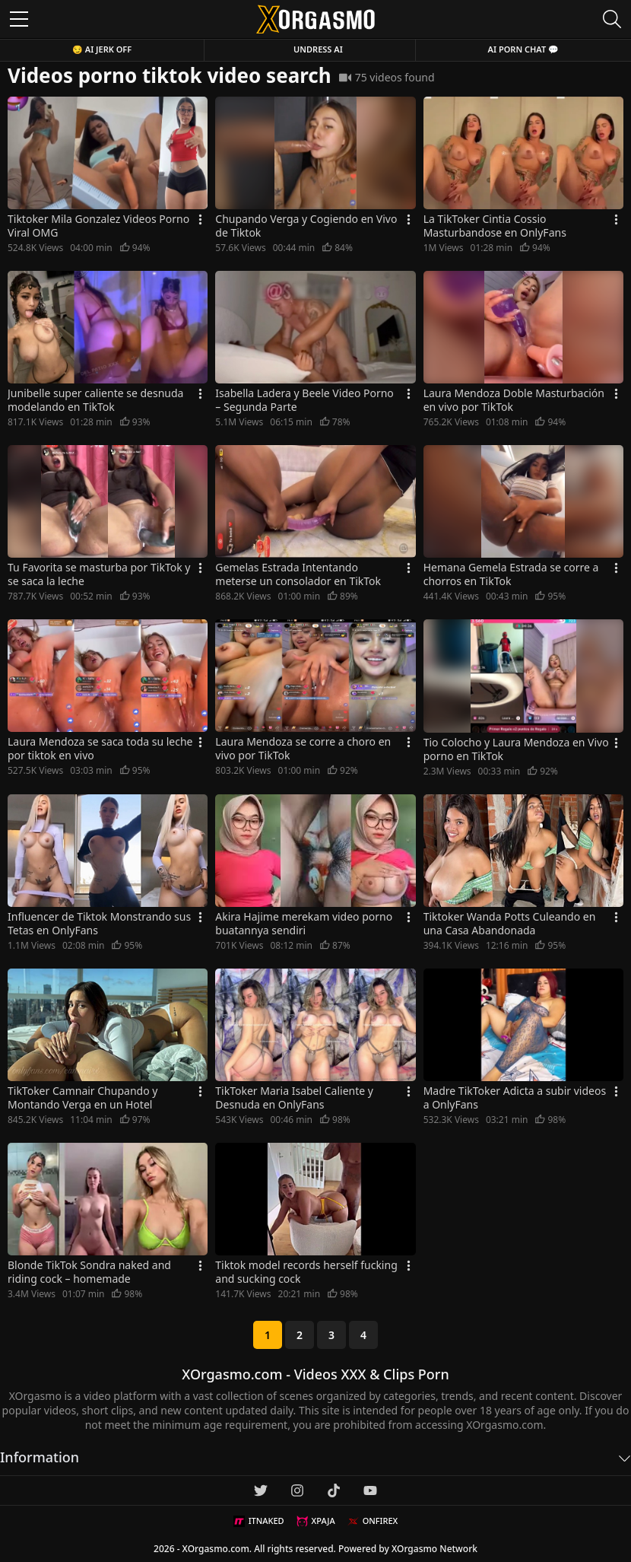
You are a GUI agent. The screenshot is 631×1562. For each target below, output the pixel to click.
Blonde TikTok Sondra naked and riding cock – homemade (89, 1272)
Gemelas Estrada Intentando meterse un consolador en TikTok (298, 574)
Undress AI (318, 49)
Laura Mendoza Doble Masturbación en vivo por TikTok (513, 400)
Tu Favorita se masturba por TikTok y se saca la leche (99, 574)
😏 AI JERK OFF (102, 49)
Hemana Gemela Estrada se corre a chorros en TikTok (511, 574)
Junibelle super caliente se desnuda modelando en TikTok (95, 400)
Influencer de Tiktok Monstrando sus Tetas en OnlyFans (99, 923)
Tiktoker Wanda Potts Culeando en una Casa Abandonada (509, 923)
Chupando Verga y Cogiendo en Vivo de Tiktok (306, 226)
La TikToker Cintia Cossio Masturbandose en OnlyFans (494, 226)
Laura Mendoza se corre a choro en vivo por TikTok (303, 748)
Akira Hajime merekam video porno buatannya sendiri (303, 923)
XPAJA (315, 1521)
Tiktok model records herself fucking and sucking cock (306, 1272)
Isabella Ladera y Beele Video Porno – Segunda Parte (304, 400)
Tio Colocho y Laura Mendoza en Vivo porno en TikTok (516, 749)
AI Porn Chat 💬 (523, 49)
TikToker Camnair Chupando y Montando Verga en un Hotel (82, 1098)
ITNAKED (258, 1521)
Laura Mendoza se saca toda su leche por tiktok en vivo (100, 748)
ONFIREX (372, 1521)
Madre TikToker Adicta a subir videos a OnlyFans (514, 1098)
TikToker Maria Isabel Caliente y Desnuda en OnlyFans (294, 1098)
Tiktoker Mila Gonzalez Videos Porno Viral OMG (98, 226)
